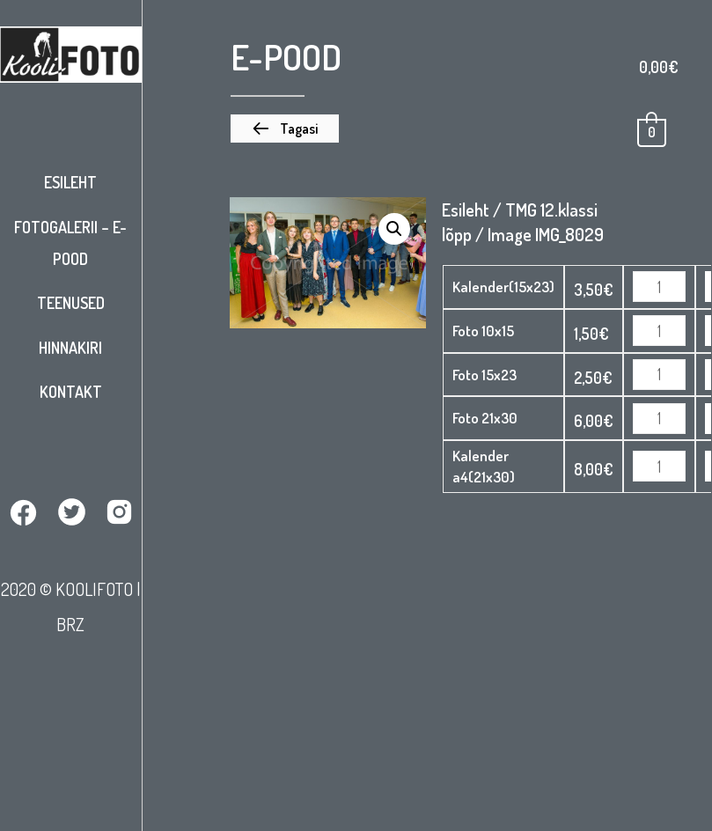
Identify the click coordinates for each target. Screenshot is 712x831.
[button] (285, 128)
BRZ (70, 624)
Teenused (71, 303)
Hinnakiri (70, 347)
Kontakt (71, 391)
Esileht (70, 182)
